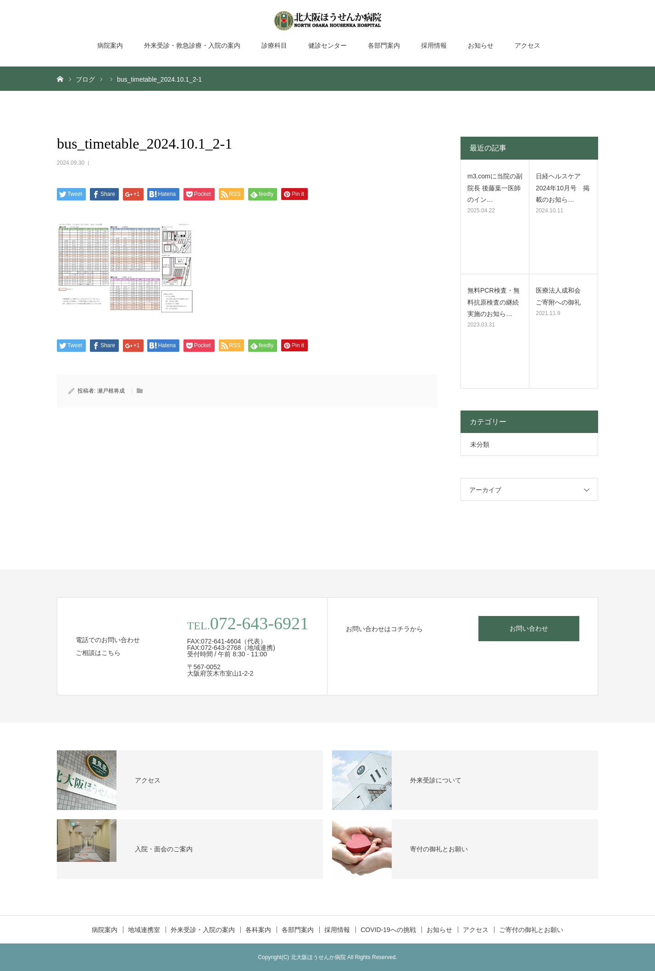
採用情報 (434, 45)
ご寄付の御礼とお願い (531, 930)
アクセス (527, 45)
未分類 (479, 444)
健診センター (327, 45)
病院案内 (110, 45)
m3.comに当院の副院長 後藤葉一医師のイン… (494, 187)
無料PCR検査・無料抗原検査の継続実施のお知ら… (493, 302)
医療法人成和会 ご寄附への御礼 (561, 296)
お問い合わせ (529, 628)
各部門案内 (384, 45)
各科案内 (258, 930)
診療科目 (274, 45)
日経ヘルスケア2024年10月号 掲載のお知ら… (562, 187)
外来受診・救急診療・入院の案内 (192, 45)
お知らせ (481, 45)
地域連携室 (144, 930)
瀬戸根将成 (111, 391)
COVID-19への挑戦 (388, 930)
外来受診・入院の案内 (203, 930)
